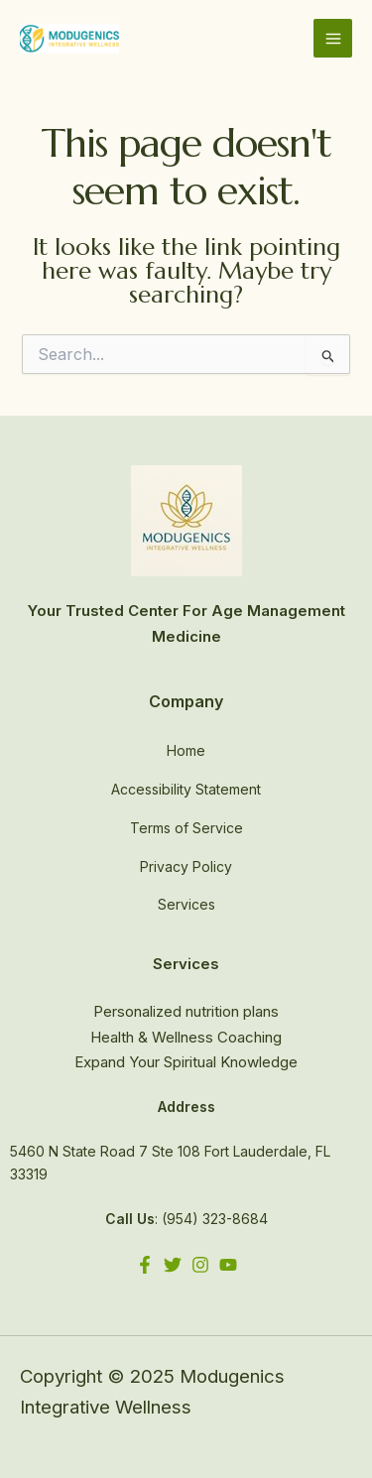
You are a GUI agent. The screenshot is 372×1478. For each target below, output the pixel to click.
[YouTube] (228, 1265)
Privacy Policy (186, 866)
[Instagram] (200, 1265)
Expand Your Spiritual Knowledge (186, 1061)
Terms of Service (186, 827)
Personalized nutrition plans (186, 1011)
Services (186, 904)
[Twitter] (173, 1265)
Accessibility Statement (186, 789)
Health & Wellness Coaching (186, 1037)
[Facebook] (145, 1265)
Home (186, 750)
